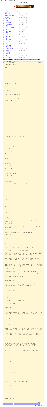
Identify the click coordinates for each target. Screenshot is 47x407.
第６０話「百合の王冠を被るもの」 (7, 57)
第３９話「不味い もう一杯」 (7, 41)
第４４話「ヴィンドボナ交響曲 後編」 (8, 45)
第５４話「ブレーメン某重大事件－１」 (8, 52)
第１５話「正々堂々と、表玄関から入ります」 (8, 22)
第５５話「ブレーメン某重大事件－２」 (8, 53)
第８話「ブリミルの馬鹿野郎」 (7, 17)
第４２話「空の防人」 (6, 43)
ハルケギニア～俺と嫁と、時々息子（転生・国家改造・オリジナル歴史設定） (11, 11)
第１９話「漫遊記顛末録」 (6, 26)
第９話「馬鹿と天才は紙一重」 (7, 18)
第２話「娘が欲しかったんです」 (7, 12)
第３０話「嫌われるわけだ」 (6, 34)
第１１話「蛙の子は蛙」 (6, 19)
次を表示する (42, 62)
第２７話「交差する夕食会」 (6, 32)
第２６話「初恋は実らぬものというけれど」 (8, 31)
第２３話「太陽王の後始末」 (6, 29)
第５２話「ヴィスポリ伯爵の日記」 (7, 51)
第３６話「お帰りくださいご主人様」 (7, 39)
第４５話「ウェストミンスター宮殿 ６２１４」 (8, 46)
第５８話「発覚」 (5, 55)
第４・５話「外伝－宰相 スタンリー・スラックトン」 (9, 15)
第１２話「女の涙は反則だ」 (6, 20)
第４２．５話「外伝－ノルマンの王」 (7, 44)
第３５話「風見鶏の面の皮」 (6, 38)
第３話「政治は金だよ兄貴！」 (7, 13)
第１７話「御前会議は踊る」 (6, 25)
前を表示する (38, 62)
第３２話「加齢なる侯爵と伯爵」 (7, 36)
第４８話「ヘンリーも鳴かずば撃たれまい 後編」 (9, 48)
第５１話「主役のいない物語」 (7, 50)
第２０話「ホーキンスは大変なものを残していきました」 (9, 27)
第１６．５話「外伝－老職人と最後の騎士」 (8, 24)
